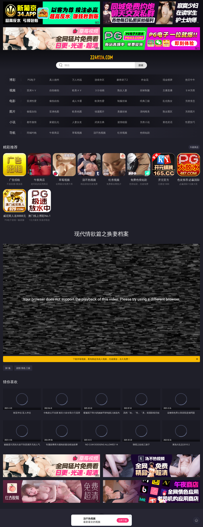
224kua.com (101, 57)
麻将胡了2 (122, 79)
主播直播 (167, 90)
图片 (12, 111)
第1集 (8, 368)
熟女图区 (167, 111)
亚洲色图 (54, 111)
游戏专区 (99, 79)
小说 (12, 122)
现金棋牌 (167, 79)
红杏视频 (122, 132)
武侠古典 (99, 122)
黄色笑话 (167, 122)
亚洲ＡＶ (32, 90)
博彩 (12, 80)
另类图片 (190, 111)
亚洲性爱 (32, 101)
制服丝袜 (122, 101)
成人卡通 (77, 101)
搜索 (140, 65)
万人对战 (77, 79)
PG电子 (32, 79)
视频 (12, 90)
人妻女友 (77, 122)
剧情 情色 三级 (23, 368)
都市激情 (32, 122)
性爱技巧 (190, 122)
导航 (12, 133)
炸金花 (144, 79)
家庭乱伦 (54, 122)
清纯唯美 (145, 111)
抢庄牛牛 (190, 79)
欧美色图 (77, 111)
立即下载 (122, 520)
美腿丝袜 (122, 111)
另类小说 (145, 122)
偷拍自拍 (54, 101)
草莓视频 (77, 132)
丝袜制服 (145, 90)
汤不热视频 (99, 132)
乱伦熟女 (167, 101)
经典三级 (145, 101)
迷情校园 (122, 122)
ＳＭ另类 (190, 90)
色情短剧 (145, 132)
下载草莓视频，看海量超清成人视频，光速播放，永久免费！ (135, 359)
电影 (12, 101)
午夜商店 (54, 132)
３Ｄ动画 (99, 90)
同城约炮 (32, 132)
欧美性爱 (99, 101)
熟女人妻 (122, 90)
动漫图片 (99, 111)
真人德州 (54, 79)
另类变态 (190, 101)
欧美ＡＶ (77, 90)
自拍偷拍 (54, 90)
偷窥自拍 (32, 111)
